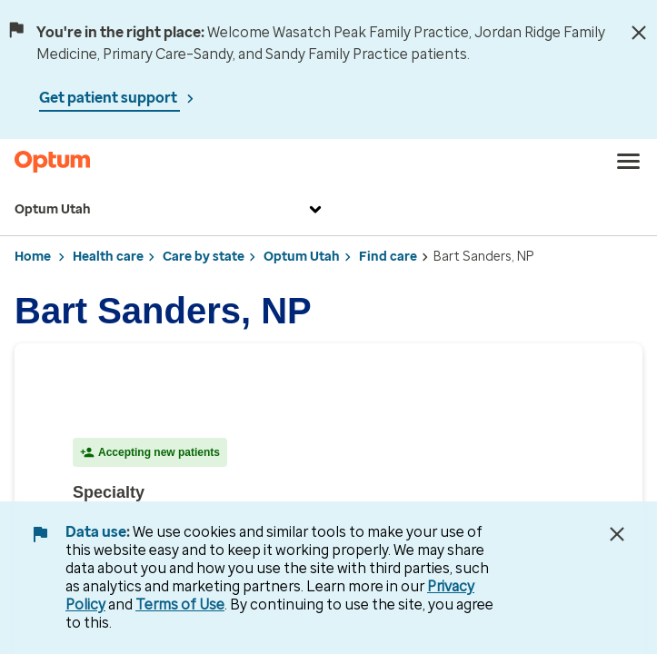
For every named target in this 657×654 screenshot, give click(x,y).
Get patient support (109, 97)
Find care (388, 256)
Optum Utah (170, 210)
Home (33, 256)
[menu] (628, 162)
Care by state (203, 256)
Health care (108, 256)
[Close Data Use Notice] (617, 534)
